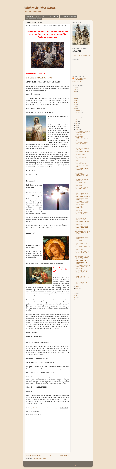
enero (77, 288)
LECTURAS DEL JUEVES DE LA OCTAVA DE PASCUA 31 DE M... (82, 133)
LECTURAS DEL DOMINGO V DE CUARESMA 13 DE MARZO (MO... (82, 223)
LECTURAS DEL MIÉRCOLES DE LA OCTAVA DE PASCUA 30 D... (82, 138)
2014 (75, 293)
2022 (75, 96)
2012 (75, 297)
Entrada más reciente (33, 455)
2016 (75, 108)
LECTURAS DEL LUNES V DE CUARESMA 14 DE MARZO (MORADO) (81, 218)
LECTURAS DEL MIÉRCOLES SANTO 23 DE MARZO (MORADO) (81, 174)
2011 (75, 299)
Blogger (75, 465)
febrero (77, 286)
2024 (75, 91)
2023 (75, 94)
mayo (76, 125)
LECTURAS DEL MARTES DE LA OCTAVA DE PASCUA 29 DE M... (81, 143)
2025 (75, 89)
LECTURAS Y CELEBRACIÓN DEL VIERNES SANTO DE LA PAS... (82, 164)
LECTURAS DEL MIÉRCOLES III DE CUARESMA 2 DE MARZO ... (82, 277)
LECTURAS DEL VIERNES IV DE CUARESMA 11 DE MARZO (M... (82, 232)
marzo (77, 129)
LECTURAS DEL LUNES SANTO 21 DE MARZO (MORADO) (81, 184)
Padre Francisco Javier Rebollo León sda (80, 79)
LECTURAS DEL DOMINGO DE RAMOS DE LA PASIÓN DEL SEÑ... (82, 189)
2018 (75, 104)
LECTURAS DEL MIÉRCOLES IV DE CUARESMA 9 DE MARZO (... (82, 242)
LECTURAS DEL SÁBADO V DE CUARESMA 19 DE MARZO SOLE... (82, 193)
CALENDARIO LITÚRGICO (33, 19)
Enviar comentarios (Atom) (39, 458)
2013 (75, 295)
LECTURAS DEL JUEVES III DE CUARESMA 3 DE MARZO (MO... (82, 271)
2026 (75, 87)
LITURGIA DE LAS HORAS (68, 16)
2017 (75, 106)
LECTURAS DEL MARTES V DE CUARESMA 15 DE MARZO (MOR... (82, 213)
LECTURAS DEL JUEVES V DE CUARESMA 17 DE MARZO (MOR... (82, 203)
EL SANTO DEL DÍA (52, 16)
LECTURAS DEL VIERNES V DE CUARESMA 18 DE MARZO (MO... (82, 198)
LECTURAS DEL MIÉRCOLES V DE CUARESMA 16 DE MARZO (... (80, 208)
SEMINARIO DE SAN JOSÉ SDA (35, 16)
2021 (75, 98)
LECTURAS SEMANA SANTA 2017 (81, 55)
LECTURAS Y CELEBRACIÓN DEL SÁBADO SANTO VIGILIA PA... (82, 158)
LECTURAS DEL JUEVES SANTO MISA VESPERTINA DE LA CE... (82, 170)
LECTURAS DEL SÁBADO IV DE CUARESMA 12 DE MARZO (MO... (82, 228)
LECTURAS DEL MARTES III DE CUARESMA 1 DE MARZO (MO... (82, 282)
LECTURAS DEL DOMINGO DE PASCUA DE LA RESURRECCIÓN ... (82, 153)
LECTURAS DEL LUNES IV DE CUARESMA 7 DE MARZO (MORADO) (82, 253)
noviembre (78, 112)
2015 (75, 291)
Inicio (49, 455)
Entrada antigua (63, 455)
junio (76, 123)
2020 (75, 100)
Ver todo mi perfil (76, 81)
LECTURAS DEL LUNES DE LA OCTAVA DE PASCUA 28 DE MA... (82, 148)
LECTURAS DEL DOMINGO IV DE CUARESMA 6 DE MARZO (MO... (82, 257)
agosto (77, 119)
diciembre (77, 110)
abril (76, 127)
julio (76, 121)
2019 (75, 102)
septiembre (78, 117)
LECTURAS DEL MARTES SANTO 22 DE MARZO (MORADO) (81, 179)
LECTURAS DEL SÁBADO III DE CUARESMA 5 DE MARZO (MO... (82, 262)
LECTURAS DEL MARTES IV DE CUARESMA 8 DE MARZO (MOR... (82, 248)
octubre (77, 114)
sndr (61, 465)
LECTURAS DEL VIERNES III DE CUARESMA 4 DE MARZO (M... (82, 267)
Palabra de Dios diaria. (39, 8)
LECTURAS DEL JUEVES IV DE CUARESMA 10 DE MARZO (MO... (82, 237)
